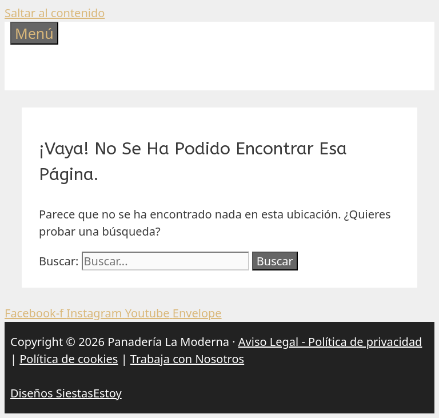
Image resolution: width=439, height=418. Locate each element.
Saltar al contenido (55, 13)
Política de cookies (68, 359)
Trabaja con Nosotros (187, 359)
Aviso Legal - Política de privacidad (330, 341)
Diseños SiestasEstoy (66, 393)
